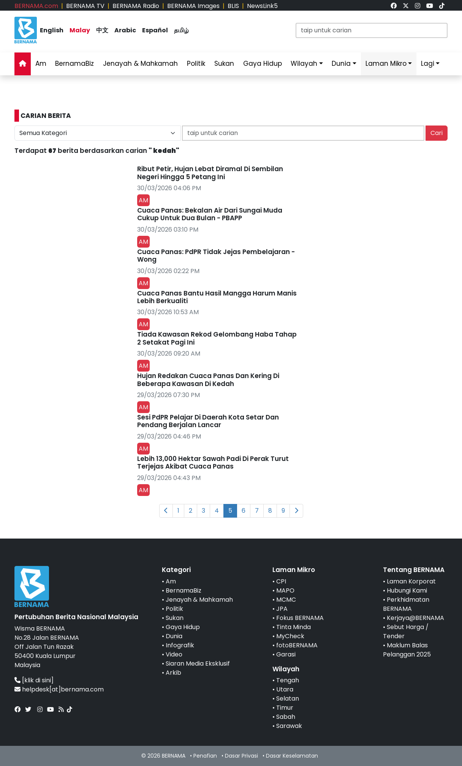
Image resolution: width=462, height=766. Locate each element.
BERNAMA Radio (135, 6)
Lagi (427, 63)
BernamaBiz (74, 63)
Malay (80, 30)
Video (174, 654)
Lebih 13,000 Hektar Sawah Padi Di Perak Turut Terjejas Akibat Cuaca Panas (213, 462)
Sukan (224, 63)
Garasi (286, 654)
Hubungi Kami (407, 590)
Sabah (285, 716)
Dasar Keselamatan (292, 756)
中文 (102, 30)
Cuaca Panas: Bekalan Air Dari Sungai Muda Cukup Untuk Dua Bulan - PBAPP (209, 214)
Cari (436, 133)
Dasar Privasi (241, 756)
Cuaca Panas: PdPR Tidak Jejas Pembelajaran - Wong (216, 255)
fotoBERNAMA (297, 645)
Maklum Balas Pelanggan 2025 (407, 650)
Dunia (341, 63)
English (51, 30)
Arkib (173, 672)
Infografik (180, 645)
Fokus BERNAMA (300, 617)
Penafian (205, 756)
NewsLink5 (262, 6)
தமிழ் (181, 30)
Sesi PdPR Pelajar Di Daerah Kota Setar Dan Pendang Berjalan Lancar (208, 421)
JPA (282, 608)
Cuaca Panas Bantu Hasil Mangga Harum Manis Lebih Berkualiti (217, 297)
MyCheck (290, 636)
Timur (284, 707)
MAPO (285, 590)
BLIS (233, 6)
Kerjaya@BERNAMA (415, 617)
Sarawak (289, 726)
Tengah (287, 680)
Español (155, 30)
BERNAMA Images (193, 6)
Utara (284, 689)
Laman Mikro (386, 63)
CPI (281, 581)
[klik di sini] (38, 680)
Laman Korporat (411, 581)
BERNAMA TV (85, 6)
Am (40, 63)
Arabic (125, 30)
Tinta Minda (293, 627)
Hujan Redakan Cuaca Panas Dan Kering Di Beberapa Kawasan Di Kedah (208, 379)
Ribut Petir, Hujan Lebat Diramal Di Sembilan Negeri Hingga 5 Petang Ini (210, 172)
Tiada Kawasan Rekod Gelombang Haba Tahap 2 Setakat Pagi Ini (217, 338)
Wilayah (304, 63)
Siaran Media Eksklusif (198, 663)
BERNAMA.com (36, 6)
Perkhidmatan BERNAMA (406, 604)
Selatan (287, 698)
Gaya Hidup (262, 63)
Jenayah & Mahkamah (140, 63)
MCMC (286, 599)
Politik (196, 63)
